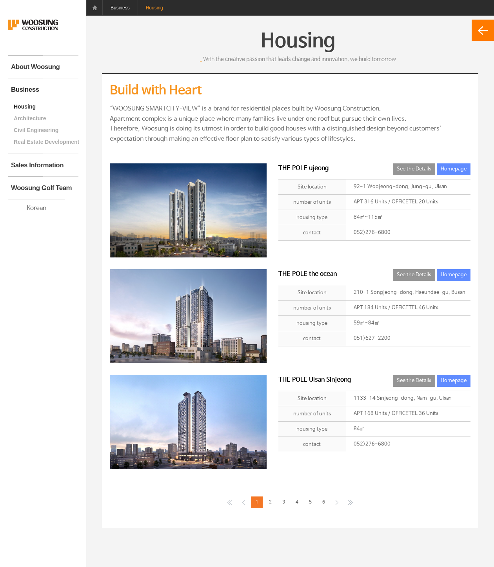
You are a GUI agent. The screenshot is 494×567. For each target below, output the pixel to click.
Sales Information (37, 165)
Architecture (30, 118)
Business (25, 89)
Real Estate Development (46, 142)
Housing (25, 106)
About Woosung (35, 67)
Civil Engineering (36, 130)
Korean (36, 208)
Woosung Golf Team (41, 188)
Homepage (454, 169)
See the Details (414, 169)
